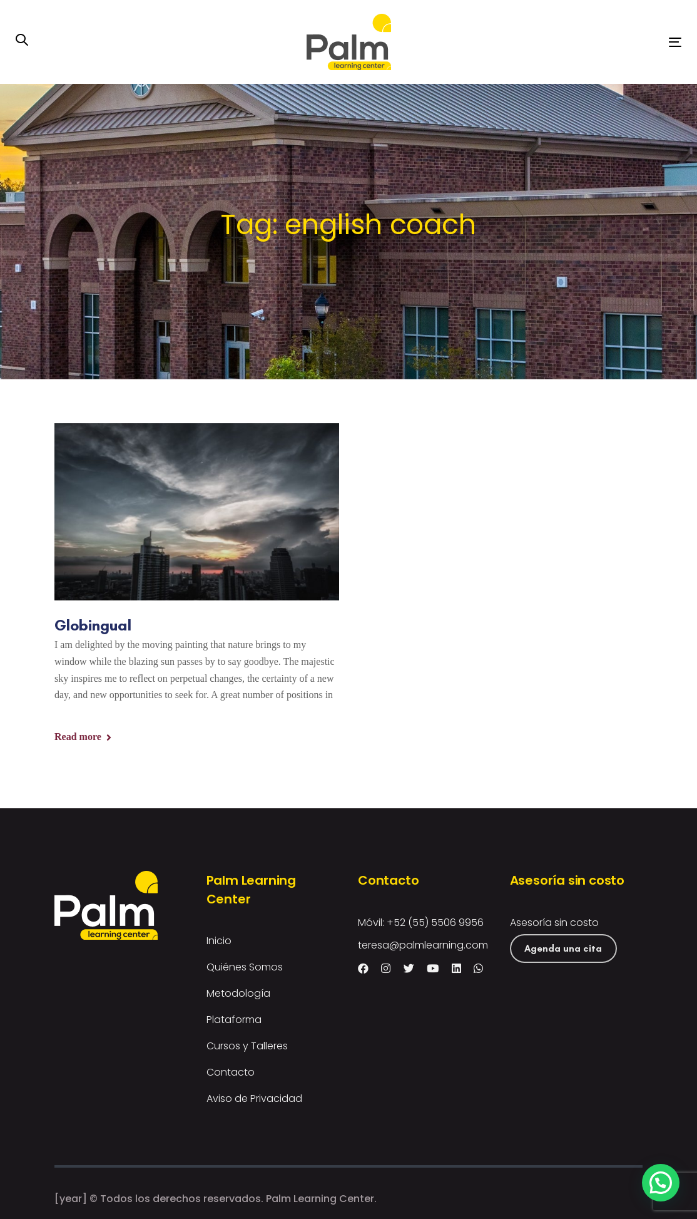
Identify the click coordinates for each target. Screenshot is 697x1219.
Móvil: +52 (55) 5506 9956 (421, 922)
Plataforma (234, 1019)
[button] (22, 41)
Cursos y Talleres (247, 1046)
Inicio (218, 941)
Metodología (238, 993)
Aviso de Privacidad (254, 1098)
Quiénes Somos (244, 967)
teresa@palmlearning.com (423, 945)
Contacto (230, 1072)
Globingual (92, 624)
